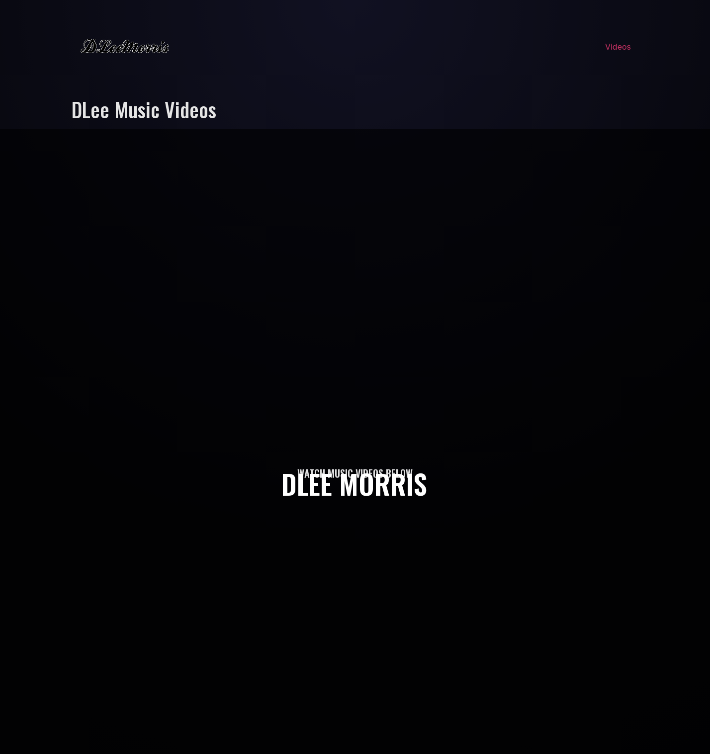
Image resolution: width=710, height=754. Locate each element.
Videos (618, 47)
